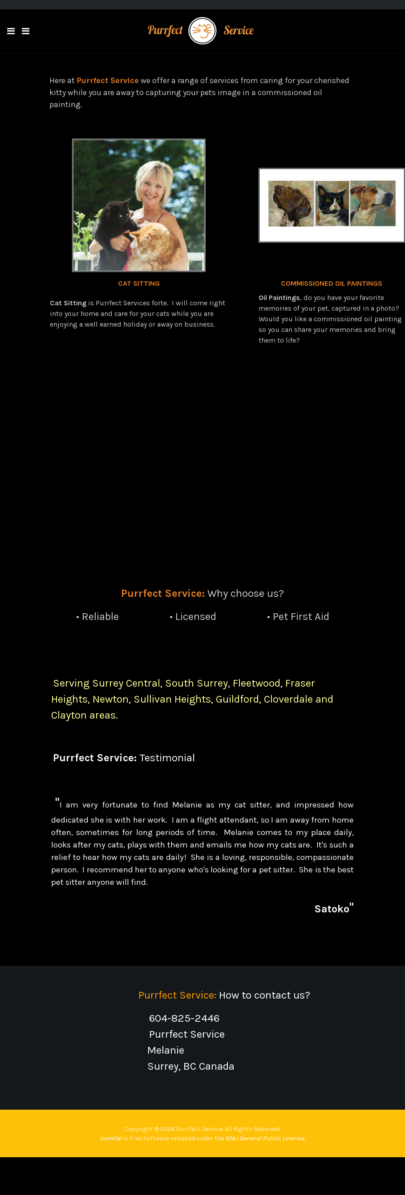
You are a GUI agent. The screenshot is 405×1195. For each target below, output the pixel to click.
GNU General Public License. (265, 1138)
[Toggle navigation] (25, 31)
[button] (11, 31)
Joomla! (111, 1138)
